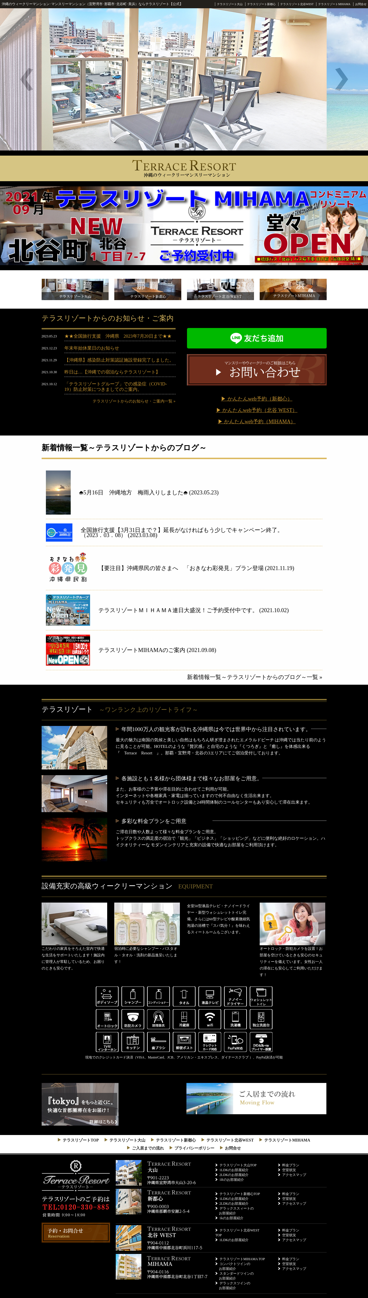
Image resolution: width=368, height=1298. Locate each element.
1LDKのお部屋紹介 (234, 1170)
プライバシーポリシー (194, 1148)
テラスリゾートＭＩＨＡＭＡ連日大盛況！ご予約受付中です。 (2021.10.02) (193, 610)
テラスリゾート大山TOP (238, 1165)
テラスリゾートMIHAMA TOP (242, 1259)
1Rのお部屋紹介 (231, 1180)
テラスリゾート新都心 (261, 4)
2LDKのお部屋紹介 (234, 1175)
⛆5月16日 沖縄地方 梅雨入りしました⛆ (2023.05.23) (149, 492)
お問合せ (361, 4)
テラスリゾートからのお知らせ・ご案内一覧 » (134, 401)
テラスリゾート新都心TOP (239, 1194)
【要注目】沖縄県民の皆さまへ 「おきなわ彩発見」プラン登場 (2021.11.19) (196, 568)
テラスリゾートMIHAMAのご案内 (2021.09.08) (157, 650)
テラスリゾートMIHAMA (334, 4)
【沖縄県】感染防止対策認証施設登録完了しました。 (119, 360)
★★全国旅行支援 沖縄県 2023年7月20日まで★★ (118, 336)
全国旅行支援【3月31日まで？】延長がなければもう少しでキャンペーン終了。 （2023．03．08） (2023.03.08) (201, 532)
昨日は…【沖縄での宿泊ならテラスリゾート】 (112, 372)
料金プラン (290, 1165)
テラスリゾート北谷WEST (297, 4)
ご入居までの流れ (148, 1148)
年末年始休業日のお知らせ (91, 348)
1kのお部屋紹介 (231, 1218)
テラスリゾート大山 (230, 4)
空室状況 (289, 1170)
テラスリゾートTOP (81, 1140)
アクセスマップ (294, 1175)
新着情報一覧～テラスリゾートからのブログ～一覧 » (254, 677)
